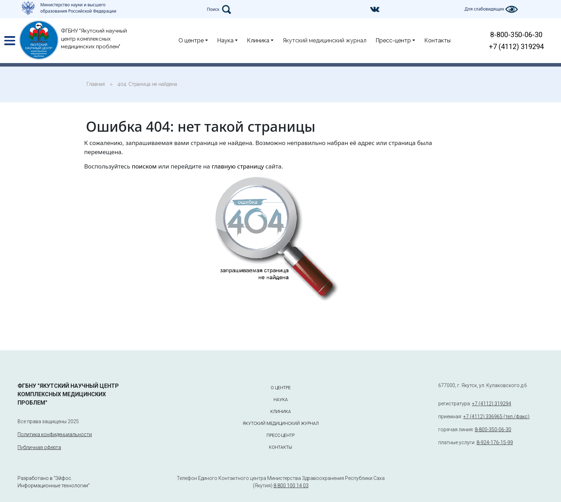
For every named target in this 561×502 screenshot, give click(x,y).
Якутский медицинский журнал (324, 40)
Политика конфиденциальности (55, 434)
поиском (144, 166)
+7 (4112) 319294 (516, 46)
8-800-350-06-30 (516, 34)
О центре (191, 40)
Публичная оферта (39, 447)
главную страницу (237, 166)
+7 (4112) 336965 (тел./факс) (496, 416)
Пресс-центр (393, 40)
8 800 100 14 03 (291, 485)
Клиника (258, 40)
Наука (225, 40)
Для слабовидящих (491, 9)
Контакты (437, 40)
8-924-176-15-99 (494, 442)
